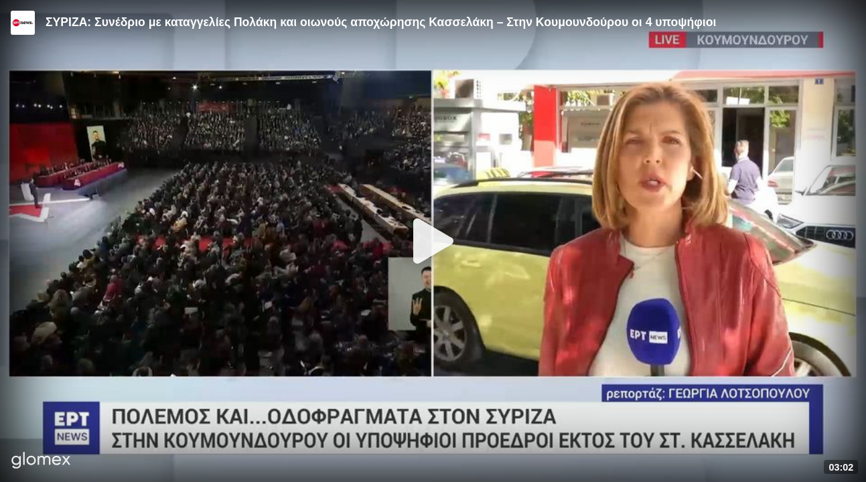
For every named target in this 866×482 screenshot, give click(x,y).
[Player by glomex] (41, 461)
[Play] (433, 241)
